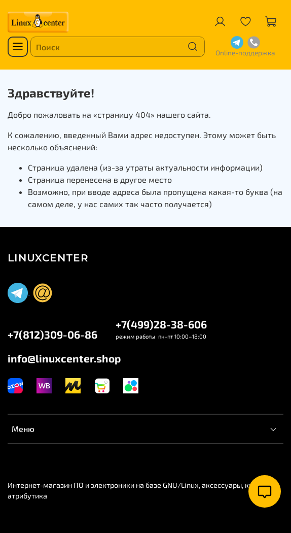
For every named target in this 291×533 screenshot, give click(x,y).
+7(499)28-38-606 (161, 324)
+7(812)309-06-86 (52, 334)
